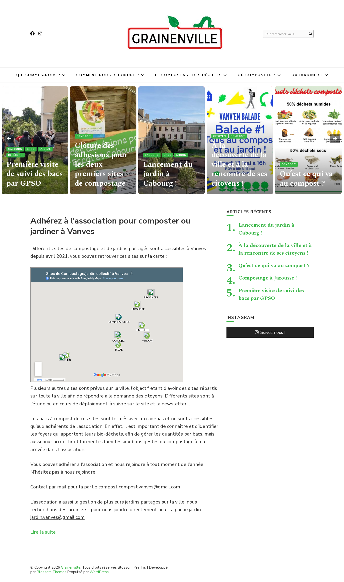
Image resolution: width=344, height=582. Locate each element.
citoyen (219, 138)
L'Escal (45, 150)
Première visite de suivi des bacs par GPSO (34, 174)
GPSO (31, 150)
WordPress (99, 571)
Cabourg (15, 150)
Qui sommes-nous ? (38, 75)
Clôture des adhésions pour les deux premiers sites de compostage (100, 165)
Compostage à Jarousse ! (267, 278)
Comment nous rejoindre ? (107, 75)
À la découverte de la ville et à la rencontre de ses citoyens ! (238, 165)
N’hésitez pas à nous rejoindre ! (63, 472)
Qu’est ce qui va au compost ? (305, 179)
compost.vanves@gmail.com (149, 487)
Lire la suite (43, 532)
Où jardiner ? (307, 75)
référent (15, 156)
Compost (83, 138)
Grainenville (71, 567)
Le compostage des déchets (188, 75)
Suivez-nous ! (270, 332)
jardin (181, 156)
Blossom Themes (51, 571)
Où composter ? (257, 75)
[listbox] (172, 138)
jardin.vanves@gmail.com (57, 517)
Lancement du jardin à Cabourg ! (171, 174)
